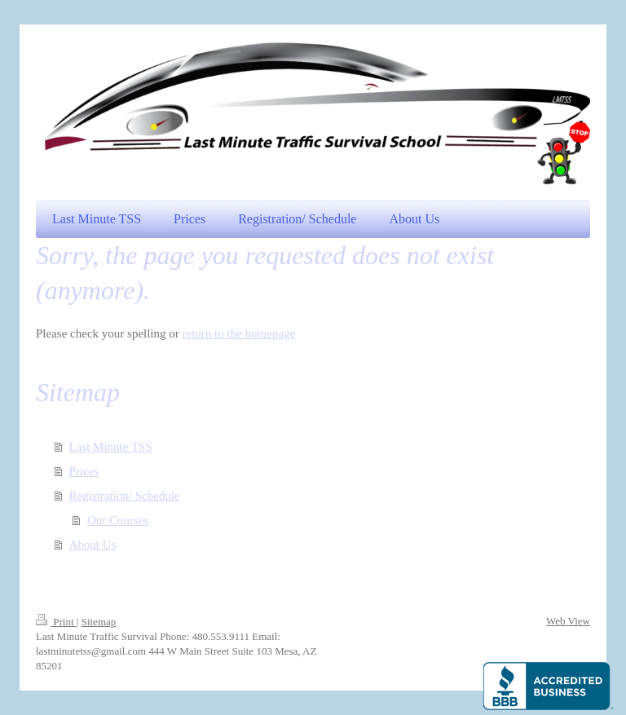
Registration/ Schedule (124, 495)
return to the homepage (239, 333)
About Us (93, 544)
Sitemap (99, 622)
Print (56, 622)
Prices (84, 471)
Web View (568, 621)
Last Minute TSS (110, 446)
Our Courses (117, 520)
